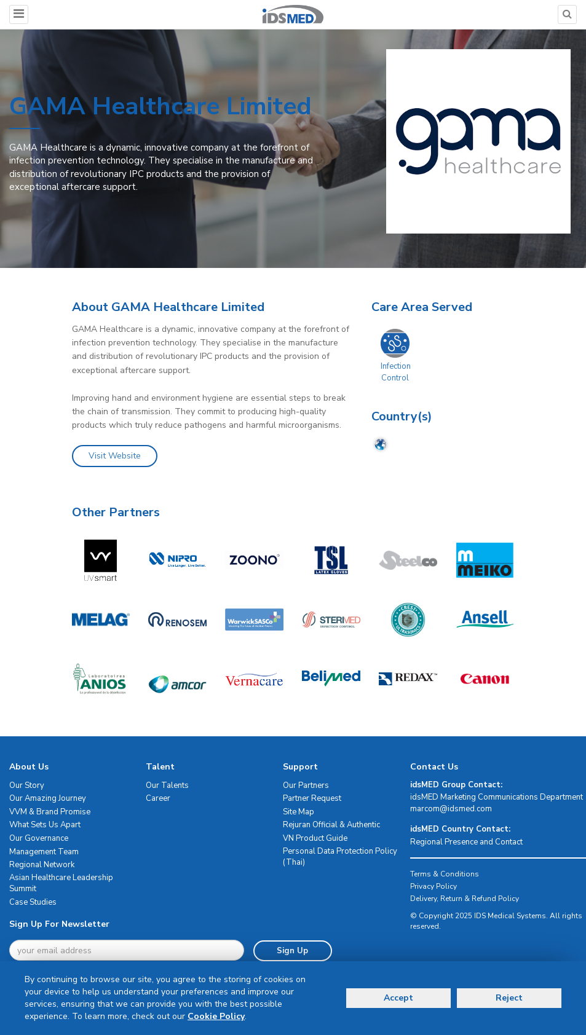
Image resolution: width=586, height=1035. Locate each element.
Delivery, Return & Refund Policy (464, 898)
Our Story (26, 785)
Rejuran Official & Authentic (331, 824)
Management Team (44, 851)
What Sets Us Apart (45, 824)
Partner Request (312, 798)
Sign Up (292, 950)
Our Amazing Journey (47, 798)
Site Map (298, 811)
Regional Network (41, 864)
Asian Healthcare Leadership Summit (61, 883)
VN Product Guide (315, 838)
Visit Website (115, 456)
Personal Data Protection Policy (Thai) (340, 857)
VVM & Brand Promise (49, 811)
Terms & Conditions (444, 874)
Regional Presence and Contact (466, 842)
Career (158, 798)
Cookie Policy (216, 1016)
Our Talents (167, 785)
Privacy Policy (433, 886)
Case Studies (33, 902)
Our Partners (306, 785)
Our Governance (38, 838)
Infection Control (396, 372)
